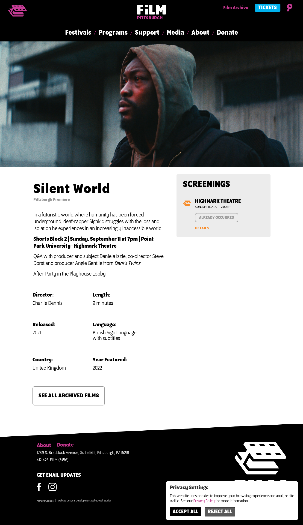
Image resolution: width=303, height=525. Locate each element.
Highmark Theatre (218, 201)
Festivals (78, 32)
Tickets (267, 8)
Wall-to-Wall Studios (101, 500)
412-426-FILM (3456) (53, 460)
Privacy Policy (204, 501)
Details (202, 228)
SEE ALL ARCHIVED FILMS (68, 396)
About (200, 32)
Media (175, 32)
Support (147, 32)
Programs (113, 32)
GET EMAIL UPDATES (59, 475)
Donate (227, 32)
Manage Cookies (45, 501)
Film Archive (235, 8)
